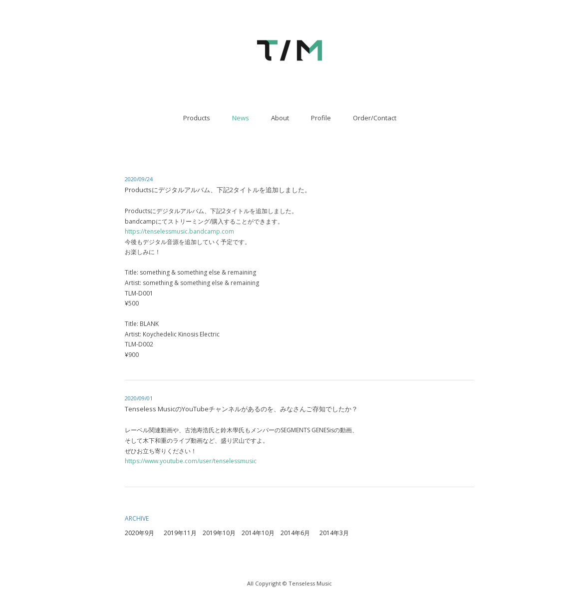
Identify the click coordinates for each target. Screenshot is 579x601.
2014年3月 (334, 533)
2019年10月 (219, 533)
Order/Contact (374, 117)
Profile (321, 117)
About (280, 117)
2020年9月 (139, 533)
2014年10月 (258, 533)
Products (196, 117)
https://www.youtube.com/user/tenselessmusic (191, 461)
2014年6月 (295, 533)
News (240, 117)
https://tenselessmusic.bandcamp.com (179, 231)
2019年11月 (180, 533)
